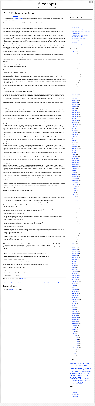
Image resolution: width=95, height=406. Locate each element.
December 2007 (75, 275)
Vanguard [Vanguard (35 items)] (73, 380)
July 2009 (74, 237)
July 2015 (74, 138)
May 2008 (74, 265)
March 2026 (74, 53)
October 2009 (75, 231)
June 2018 (74, 118)
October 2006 (75, 297)
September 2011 (75, 184)
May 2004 (74, 355)
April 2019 (74, 108)
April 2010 (74, 218)
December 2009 (75, 227)
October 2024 (75, 78)
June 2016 (74, 128)
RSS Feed (92, 2)
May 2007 (74, 283)
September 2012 (75, 180)
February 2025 (75, 70)
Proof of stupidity (75, 40)
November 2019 (75, 104)
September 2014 (75, 148)
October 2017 (75, 122)
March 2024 (74, 86)
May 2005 (74, 331)
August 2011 (74, 186)
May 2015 (74, 142)
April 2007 (74, 285)
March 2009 (74, 245)
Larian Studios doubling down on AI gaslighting (82, 31)
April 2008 (74, 267)
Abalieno (15, 16)
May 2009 (74, 241)
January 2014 (75, 158)
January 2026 (75, 57)
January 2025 (75, 71)
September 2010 (75, 208)
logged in (11, 289)
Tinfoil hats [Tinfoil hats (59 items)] (85, 378)
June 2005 (74, 329)
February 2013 (75, 174)
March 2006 (74, 311)
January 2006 (75, 315)
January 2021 (75, 102)
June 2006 (74, 305)
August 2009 (74, 235)
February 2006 (75, 313)
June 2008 (74, 263)
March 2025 (74, 67)
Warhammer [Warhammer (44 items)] (79, 380)
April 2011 (74, 194)
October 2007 (75, 279)
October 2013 (75, 164)
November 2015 (75, 134)
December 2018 (75, 112)
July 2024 (74, 84)
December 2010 (75, 202)
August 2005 (74, 325)
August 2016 (74, 126)
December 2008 (75, 251)
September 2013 (75, 166)
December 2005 (75, 317)
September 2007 (75, 281)
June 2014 (74, 152)
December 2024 (75, 74)
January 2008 (75, 273)
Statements (74, 42)
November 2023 (75, 90)
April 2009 (74, 243)
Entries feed (74, 392)
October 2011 (75, 182)
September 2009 (75, 233)
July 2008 (74, 261)
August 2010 (74, 210)
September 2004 (75, 347)
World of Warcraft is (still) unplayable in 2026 (81, 29)
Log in (73, 390)
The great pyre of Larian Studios (79, 38)
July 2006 (74, 303)
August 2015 (74, 136)
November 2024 (75, 76)
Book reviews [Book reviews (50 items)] (79, 366)
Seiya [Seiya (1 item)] (90, 375)
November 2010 (75, 204)
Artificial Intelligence (76, 33)
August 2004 (74, 349)
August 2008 (74, 259)
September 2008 (75, 257)
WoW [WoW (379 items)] (80, 383)
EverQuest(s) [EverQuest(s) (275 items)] (80, 369)
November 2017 (75, 120)
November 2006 (75, 295)
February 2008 (75, 271)
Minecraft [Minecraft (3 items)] (89, 373)
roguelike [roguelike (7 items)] (87, 375)
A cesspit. (47, 4)
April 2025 (74, 65)
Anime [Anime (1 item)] (71, 363)
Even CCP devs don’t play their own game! (55, 282)
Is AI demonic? (75, 25)
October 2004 (75, 345)
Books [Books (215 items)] (86, 366)
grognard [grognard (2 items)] (86, 371)
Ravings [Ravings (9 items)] (83, 375)
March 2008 (74, 269)
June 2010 (74, 214)
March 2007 (74, 287)
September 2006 (75, 299)
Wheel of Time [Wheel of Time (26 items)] (74, 383)
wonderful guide (19, 18)
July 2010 (74, 212)
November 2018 (75, 114)
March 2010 (74, 221)
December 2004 (75, 341)
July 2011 (74, 188)
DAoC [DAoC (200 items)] (72, 368)
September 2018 (75, 116)
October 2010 (75, 206)
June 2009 (74, 239)
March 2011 (74, 196)
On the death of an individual (78, 44)
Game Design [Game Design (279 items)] (78, 371)
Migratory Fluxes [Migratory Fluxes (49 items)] (82, 373)
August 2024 (74, 82)
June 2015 (74, 140)
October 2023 (75, 92)
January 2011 (75, 200)
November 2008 (75, 253)
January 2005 (75, 339)
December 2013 (75, 160)
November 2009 (75, 229)
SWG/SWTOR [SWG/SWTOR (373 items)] (76, 378)
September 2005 (75, 323)
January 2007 (75, 291)
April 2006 (74, 309)
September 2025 (75, 63)
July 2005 (74, 327)
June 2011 (74, 190)
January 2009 (75, 249)
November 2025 (75, 61)
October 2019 (75, 106)
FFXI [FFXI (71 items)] (71, 371)
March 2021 (74, 98)
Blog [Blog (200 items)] (84, 363)
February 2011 (75, 198)
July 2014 (74, 150)
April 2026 (74, 51)
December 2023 (75, 88)
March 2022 (74, 96)
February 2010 (75, 223)
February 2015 (75, 146)
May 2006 (74, 307)
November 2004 (75, 343)
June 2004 (74, 353)
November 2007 (75, 277)
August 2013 (74, 168)
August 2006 (74, 301)
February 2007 (75, 289)
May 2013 (74, 172)
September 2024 (75, 80)
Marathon (74, 23)
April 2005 (74, 333)
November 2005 (75, 319)
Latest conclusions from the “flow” (12, 282)
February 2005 (75, 337)
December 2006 (75, 293)
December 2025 (75, 59)
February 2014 (75, 156)
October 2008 (75, 255)
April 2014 (74, 154)
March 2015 (74, 144)
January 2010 (75, 225)
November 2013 (75, 162)
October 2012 (75, 178)
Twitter (90, 2)
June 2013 (74, 170)
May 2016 (74, 130)
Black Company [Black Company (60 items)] (77, 363)
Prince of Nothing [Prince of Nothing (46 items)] (75, 375)
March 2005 (74, 335)
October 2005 (75, 321)
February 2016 (75, 132)
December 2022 (75, 94)
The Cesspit (23, 278)
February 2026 (75, 55)
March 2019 (74, 110)
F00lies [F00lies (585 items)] (88, 368)
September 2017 (75, 124)
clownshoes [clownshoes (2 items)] (91, 366)
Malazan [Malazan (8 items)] (75, 373)
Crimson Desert (75, 27)
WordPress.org (75, 396)
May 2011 (74, 192)
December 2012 (75, 176)
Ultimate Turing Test (76, 21)
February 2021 (75, 100)
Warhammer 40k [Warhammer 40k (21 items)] (88, 380)
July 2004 (74, 351)
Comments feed (75, 394)
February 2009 (75, 247)
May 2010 (74, 217)
